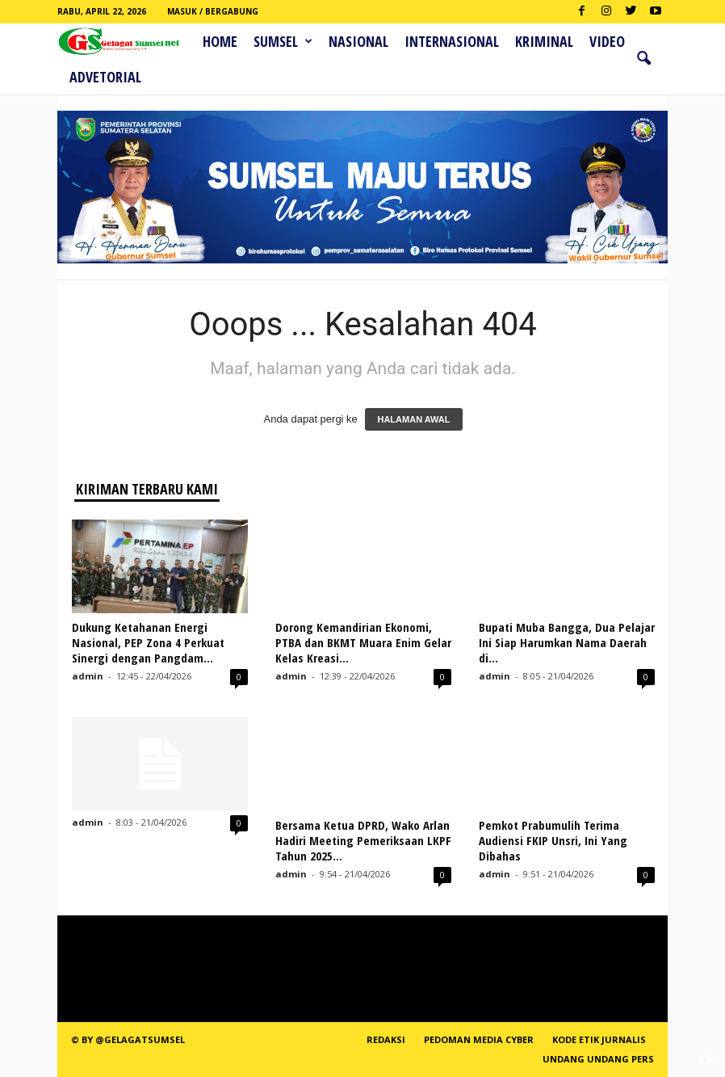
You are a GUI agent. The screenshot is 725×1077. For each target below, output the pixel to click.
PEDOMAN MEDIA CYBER (479, 1039)
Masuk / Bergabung (212, 11)
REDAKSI (386, 1039)
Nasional (358, 41)
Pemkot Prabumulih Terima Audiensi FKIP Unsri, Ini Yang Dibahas (553, 840)
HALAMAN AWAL (413, 419)
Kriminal (544, 41)
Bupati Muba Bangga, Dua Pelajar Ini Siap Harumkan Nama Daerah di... (567, 642)
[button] (643, 59)
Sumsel (283, 41)
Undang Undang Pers (598, 1059)
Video (607, 41)
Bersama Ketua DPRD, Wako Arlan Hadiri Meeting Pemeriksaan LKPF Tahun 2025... (363, 840)
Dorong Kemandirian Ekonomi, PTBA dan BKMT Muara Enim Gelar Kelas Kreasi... (363, 642)
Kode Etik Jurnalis (599, 1039)
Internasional (451, 41)
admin (87, 676)
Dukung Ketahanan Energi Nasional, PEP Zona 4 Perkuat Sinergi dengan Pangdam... (148, 642)
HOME (220, 41)
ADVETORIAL (105, 76)
